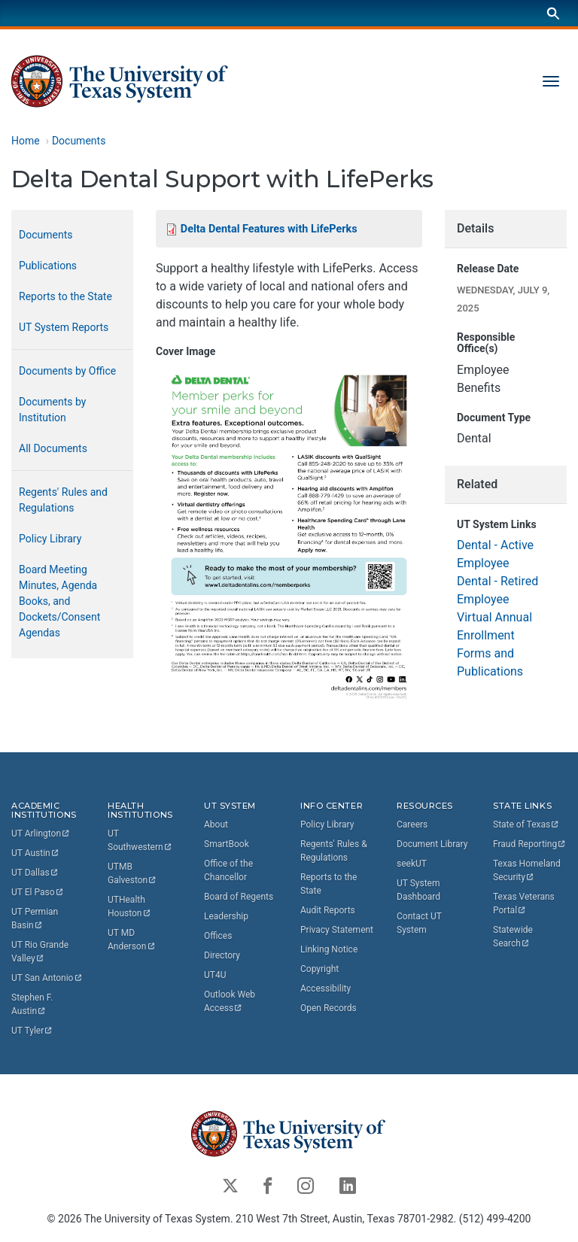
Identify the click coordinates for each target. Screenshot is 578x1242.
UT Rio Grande (41, 952)
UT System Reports (63, 327)
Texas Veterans (525, 903)
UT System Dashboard (418, 890)
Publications (48, 266)
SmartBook (226, 844)
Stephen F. (33, 1004)
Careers (412, 824)
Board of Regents (238, 896)
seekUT (412, 863)
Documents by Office (67, 371)
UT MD (132, 940)
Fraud (530, 844)
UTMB (132, 873)
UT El (37, 892)
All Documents (53, 448)
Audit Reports (327, 910)
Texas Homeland (528, 870)
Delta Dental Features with (269, 229)
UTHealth (129, 906)
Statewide (514, 937)
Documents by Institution (52, 410)
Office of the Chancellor (228, 870)
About (216, 824)
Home (25, 141)
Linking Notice (328, 949)
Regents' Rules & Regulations (333, 851)
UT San (47, 978)
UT (41, 833)
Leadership (226, 916)
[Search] (553, 13)
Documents (78, 141)
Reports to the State (65, 296)
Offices (218, 936)
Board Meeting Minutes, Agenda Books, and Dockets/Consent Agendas (59, 601)
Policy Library (50, 539)
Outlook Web (230, 1001)
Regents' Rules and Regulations (63, 500)
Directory (222, 955)
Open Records (328, 1008)
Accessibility (325, 988)
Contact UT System (419, 923)
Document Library (432, 844)
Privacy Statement (336, 930)
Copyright (319, 969)
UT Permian (35, 918)
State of (526, 824)
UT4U (215, 975)
